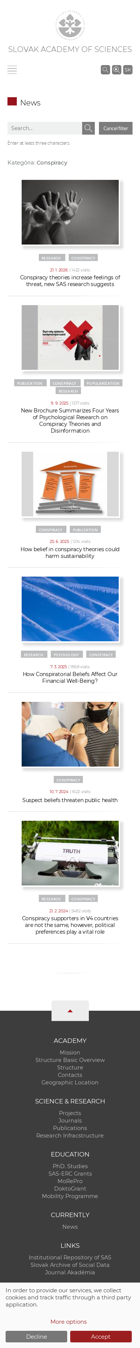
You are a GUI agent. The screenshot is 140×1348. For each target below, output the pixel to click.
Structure (70, 1067)
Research (51, 258)
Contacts (70, 1075)
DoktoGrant (70, 1188)
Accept (101, 1336)
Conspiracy (83, 258)
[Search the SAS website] (105, 70)
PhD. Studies (70, 1166)
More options (68, 1321)
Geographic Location (70, 1082)
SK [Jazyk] (128, 70)
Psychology (66, 654)
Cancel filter (115, 128)
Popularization (103, 383)
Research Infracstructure (70, 1135)
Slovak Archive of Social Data (70, 1265)
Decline (36, 1336)
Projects (70, 1113)
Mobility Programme (70, 1196)
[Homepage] (70, 25)
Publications (70, 1128)
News (70, 1226)
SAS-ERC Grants (70, 1173)
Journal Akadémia (70, 1272)
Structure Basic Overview (70, 1060)
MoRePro (70, 1181)
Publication (30, 383)
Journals (70, 1120)
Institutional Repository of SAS (70, 1257)
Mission (70, 1052)
